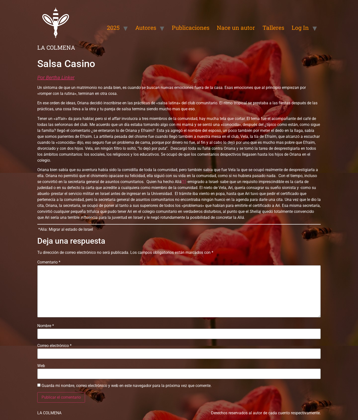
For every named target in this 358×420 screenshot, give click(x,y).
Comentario (48, 262)
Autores (145, 27)
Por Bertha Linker (56, 77)
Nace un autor (236, 27)
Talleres (273, 27)
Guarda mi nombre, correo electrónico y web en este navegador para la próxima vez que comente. (127, 386)
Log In (300, 27)
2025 (113, 27)
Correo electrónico (54, 346)
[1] (183, 181)
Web (41, 366)
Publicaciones (190, 27)
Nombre (45, 326)
